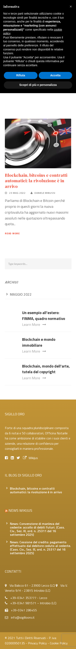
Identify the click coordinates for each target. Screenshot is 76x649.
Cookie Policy (59, 643)
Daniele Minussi (44, 193)
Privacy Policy (37, 643)
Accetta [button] (55, 75)
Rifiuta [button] (20, 75)
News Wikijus (20, 510)
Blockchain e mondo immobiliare (38, 342)
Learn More (34, 324)
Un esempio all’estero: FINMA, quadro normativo (43, 315)
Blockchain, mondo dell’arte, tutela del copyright (46, 369)
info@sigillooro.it (23, 617)
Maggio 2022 (21, 294)
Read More (12, 233)
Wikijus (30, 457)
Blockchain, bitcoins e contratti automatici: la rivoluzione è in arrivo (36, 180)
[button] (70, 6)
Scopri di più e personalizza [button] (38, 84)
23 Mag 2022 (17, 193)
